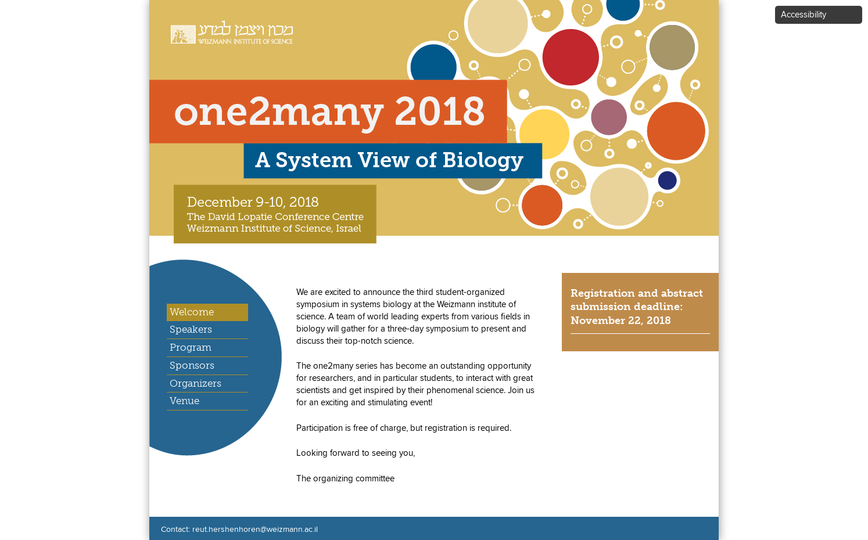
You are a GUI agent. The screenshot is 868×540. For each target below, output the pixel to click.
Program (190, 347)
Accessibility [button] (803, 14)
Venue (184, 400)
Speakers (191, 329)
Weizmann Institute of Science (225, 25)
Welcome (192, 312)
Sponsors (192, 365)
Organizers (195, 383)
